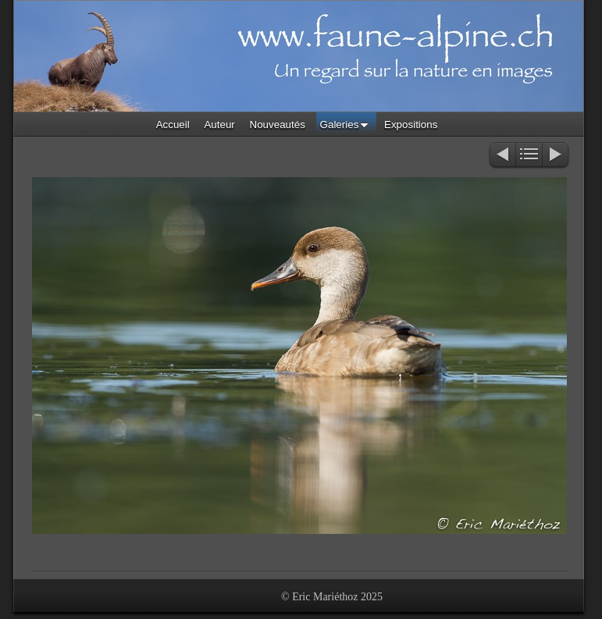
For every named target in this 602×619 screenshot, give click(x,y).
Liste (529, 155)
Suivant (556, 155)
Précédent (501, 155)
